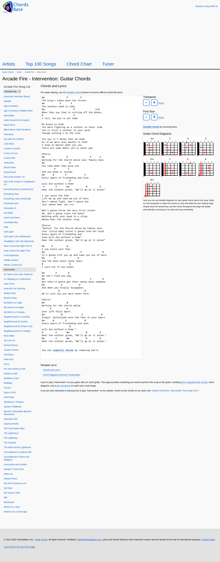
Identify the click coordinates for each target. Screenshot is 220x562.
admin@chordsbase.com (89, 539)
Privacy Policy (208, 539)
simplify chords (63, 350)
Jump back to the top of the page (19, 547)
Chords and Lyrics (51, 370)
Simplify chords (151, 126)
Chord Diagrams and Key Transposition (61, 375)
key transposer (64, 386)
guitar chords (41, 539)
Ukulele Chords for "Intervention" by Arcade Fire (174, 390)
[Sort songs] (12, 91)
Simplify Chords (74, 92)
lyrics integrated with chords (194, 382)
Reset (160, 103)
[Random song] (206, 6)
